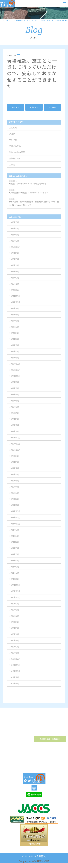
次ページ (52, 107)
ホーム (5, 20)
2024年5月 (14, 334)
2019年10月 (14, 673)
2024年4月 (14, 341)
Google (23, 861)
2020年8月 (14, 611)
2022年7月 (14, 470)
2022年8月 (14, 464)
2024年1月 (14, 359)
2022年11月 (14, 445)
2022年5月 (14, 482)
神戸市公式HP (42, 861)
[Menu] (64, 3)
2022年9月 (14, 457)
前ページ (15, 107)
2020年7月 (14, 617)
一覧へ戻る (34, 107)
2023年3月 (14, 421)
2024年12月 (14, 291)
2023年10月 (14, 378)
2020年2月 (14, 648)
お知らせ (13, 129)
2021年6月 (14, 550)
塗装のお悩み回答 (17, 154)
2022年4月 (14, 488)
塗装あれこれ (15, 148)
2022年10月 (14, 451)
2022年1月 (14, 507)
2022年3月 (14, 494)
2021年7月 (14, 544)
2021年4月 (14, 562)
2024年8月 (14, 316)
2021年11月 (14, 519)
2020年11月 (14, 593)
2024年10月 (14, 304)
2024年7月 (14, 322)
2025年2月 (14, 279)
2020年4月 (14, 636)
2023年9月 (14, 384)
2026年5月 (14, 224)
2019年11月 (14, 667)
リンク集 (13, 141)
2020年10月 (14, 599)
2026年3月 (14, 236)
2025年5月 (14, 261)
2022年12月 (14, 439)
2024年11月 (14, 298)
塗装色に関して (16, 160)
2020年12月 (14, 587)
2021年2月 (14, 574)
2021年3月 (14, 568)
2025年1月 (14, 285)
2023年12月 (14, 365)
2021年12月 (14, 513)
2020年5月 (14, 630)
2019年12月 (14, 660)
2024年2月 (14, 353)
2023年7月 (14, 396)
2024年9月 (14, 310)
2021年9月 (14, 531)
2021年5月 (14, 556)
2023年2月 (14, 427)
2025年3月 (14, 273)
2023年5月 (14, 408)
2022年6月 (14, 476)
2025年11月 (14, 248)
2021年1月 (14, 580)
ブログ (12, 135)
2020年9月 (14, 605)
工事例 (12, 166)
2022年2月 (14, 500)
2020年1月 (14, 654)
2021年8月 (14, 537)
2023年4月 (14, 414)
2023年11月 (14, 371)
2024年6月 (14, 328)
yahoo (30, 861)
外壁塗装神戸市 (34, 844)
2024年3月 (14, 347)
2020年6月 (14, 623)
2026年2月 (14, 242)
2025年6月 (14, 255)
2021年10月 (14, 525)
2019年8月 (14, 685)
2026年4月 (14, 230)
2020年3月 (14, 642)
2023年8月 (14, 390)
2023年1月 (14, 433)
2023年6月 (14, 402)
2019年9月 (14, 679)
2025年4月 (14, 267)
